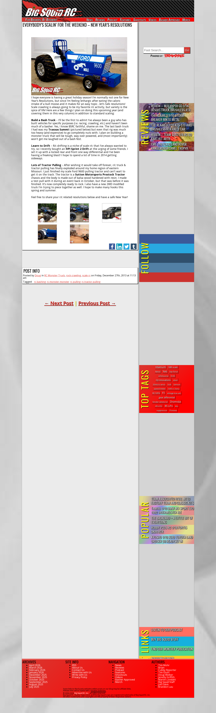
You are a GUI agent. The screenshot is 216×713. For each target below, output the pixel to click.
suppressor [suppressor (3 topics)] (162, 410)
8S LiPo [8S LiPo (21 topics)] (169, 406)
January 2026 (36, 672)
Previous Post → (97, 303)
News (89, 20)
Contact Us (78, 670)
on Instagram (166, 267)
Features (125, 20)
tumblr (134, 245)
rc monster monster (58, 281)
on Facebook (167, 239)
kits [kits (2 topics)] (176, 406)
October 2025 (36, 679)
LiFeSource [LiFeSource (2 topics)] (163, 376)
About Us (77, 667)
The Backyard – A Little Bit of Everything (172, 519)
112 (23, 699)
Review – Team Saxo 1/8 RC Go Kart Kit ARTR (171, 136)
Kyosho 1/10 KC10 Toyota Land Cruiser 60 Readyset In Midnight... (172, 539)
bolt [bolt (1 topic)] (169, 384)
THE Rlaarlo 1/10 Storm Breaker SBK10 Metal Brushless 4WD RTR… (167, 117)
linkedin (119, 245)
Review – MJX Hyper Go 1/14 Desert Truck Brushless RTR (171, 107)
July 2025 (34, 686)
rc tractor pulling (91, 281)
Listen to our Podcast (166, 629)
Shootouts (139, 20)
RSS (74, 665)
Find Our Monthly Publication (172, 648)
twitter (126, 245)
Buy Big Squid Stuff (164, 639)
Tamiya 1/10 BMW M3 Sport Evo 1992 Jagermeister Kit (172, 510)
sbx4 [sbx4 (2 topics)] (175, 380)
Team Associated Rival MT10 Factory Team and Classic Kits (172, 500)
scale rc (86, 275)
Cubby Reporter (167, 670)
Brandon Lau (165, 686)
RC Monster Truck (54, 275)
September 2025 (38, 682)
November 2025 (38, 677)
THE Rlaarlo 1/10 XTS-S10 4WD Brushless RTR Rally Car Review (171, 127)
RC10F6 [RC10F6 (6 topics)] (156, 393)
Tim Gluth (163, 672)
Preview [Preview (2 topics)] (173, 410)
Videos (152, 20)
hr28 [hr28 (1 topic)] (173, 376)
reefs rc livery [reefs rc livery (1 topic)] (173, 389)
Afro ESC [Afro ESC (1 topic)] (158, 406)
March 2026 (35, 667)
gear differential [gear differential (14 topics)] (167, 397)
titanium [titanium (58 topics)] (161, 367)
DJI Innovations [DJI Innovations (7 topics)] (163, 380)
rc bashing (40, 281)
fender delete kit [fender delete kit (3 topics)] (160, 402)
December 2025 (38, 674)
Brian (161, 667)
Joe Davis (163, 684)
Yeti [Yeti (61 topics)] (165, 371)
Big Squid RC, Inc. (81, 693)
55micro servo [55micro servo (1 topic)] (159, 384)
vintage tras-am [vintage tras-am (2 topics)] (174, 393)
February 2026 (37, 670)
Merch (186, 20)
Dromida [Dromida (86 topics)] (175, 401)
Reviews (100, 20)
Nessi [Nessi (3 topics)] (157, 371)
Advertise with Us (82, 672)
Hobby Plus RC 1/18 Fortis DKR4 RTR (169, 529)
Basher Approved (169, 20)
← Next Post (58, 303)
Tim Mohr (164, 665)
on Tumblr (171, 258)
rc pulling (75, 281)
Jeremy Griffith (166, 677)
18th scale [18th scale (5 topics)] (173, 367)
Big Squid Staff (166, 682)
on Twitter (171, 248)
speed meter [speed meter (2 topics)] (160, 389)
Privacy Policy (79, 677)
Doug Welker (165, 674)
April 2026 (34, 665)
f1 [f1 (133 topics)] (163, 393)
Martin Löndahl (167, 679)
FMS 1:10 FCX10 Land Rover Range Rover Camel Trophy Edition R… (169, 146)
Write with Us (79, 674)
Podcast (112, 20)
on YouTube (169, 277)
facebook (112, 245)
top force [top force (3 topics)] (174, 371)
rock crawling (73, 275)
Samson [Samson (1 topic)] (177, 384)
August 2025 (36, 684)
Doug (38, 275)
